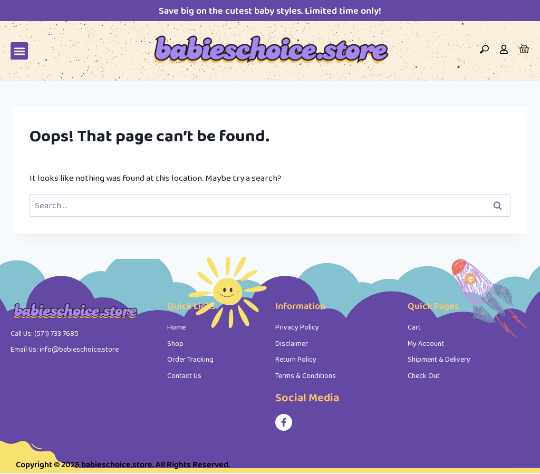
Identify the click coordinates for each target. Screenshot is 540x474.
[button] (19, 51)
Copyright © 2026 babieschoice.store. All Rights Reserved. (123, 464)
